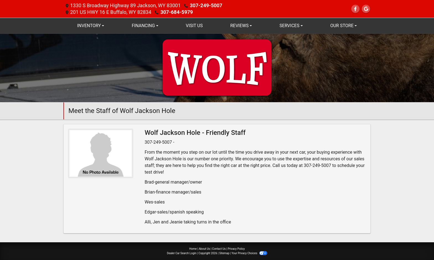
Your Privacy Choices (249, 253)
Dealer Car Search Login (182, 253)
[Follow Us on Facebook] (355, 9)
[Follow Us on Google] (366, 9)
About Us (204, 248)
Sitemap (224, 253)
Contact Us (219, 248)
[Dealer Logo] (217, 67)
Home (193, 248)
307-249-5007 (206, 5)
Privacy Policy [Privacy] (236, 248)
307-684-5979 (176, 12)
